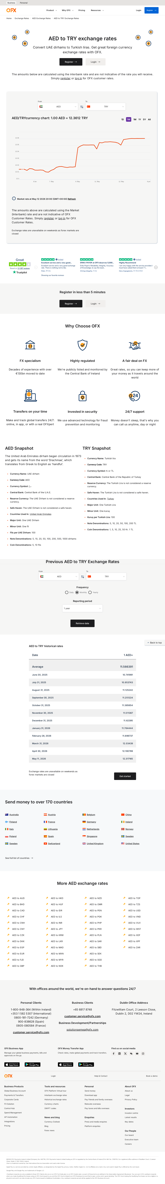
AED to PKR (96, 929)
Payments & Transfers (13, 1095)
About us (129, 1091)
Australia (14, 814)
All (149, 119)
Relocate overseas (93, 1104)
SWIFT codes (50, 1108)
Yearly (95, 592)
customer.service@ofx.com (31, 1032)
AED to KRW (57, 935)
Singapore (92, 836)
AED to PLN (96, 935)
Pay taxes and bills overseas (97, 1108)
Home (9, 18)
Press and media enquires (96, 1122)
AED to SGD (96, 959)
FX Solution (9, 1104)
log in (78, 78)
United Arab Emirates (40, 514)
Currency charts (51, 1104)
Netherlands (93, 829)
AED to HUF (57, 904)
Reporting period (82, 601)
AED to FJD (18, 959)
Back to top (155, 642)
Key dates (129, 1122)
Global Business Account (15, 1091)
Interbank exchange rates (55, 1095)
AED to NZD (96, 898)
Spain (51, 836)
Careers (128, 1144)
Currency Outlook (52, 1122)
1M (134, 119)
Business (11, 3)
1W (128, 119)
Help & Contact (100, 1076)
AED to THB (96, 966)
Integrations (9, 1121)
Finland (13, 822)
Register (151, 10)
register (65, 78)
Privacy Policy (131, 1099)
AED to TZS (134, 904)
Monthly (83, 592)
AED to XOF (134, 935)
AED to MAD (57, 947)
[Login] (138, 10)
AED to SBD (96, 947)
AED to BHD (18, 904)
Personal (23, 3)
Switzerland (54, 843)
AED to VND (134, 916)
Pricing (81, 10)
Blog (46, 1126)
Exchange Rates (22, 18)
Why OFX (66, 10)
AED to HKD (57, 898)
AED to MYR (57, 959)
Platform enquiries (92, 1126)
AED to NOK (57, 966)
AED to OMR (96, 904)
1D (122, 119)
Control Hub (9, 1108)
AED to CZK (18, 935)
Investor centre (131, 1113)
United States (132, 843)
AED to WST (134, 929)
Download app (91, 1095)
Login (53, 1076)
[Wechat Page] (131, 1053)
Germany (91, 822)
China (128, 814)
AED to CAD (18, 910)
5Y (144, 119)
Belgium (91, 814)
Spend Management (13, 1113)
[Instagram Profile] (143, 1053)
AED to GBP (18, 966)
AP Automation (10, 1117)
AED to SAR (96, 941)
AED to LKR (57, 941)
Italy (11, 829)
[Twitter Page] (125, 1053)
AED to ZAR (134, 947)
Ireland (128, 822)
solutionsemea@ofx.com (82, 1029)
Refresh (72, 199)
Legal (127, 1095)
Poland (12, 836)
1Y (139, 119)
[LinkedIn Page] (119, 1053)
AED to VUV (134, 922)
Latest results (131, 1117)
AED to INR (56, 922)
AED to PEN (96, 910)
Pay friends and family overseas (98, 1099)
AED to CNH (18, 922)
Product (50, 10)
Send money (90, 1091)
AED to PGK (96, 916)
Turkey (110, 498)
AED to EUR (18, 953)
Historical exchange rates (55, 1099)
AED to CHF (18, 916)
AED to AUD (18, 898)
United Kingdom (95, 843)
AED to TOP (134, 898)
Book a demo (152, 1076)
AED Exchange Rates (41, 18)
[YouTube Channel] (137, 1053)
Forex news (49, 1130)
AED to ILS (56, 916)
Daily (71, 592)
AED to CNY (18, 929)
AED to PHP (96, 922)
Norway (129, 829)
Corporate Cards (11, 1099)
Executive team (131, 1139)
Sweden (13, 843)
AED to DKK (18, 941)
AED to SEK (96, 953)
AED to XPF (134, 941)
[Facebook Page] (113, 1053)
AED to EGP (18, 947)
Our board (129, 1135)
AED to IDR (56, 910)
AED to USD (134, 910)
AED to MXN (57, 953)
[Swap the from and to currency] (81, 107)
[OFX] (11, 10)
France (51, 822)
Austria (52, 814)
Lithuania (53, 829)
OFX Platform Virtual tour (55, 1091)
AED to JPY (57, 929)
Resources (96, 10)
